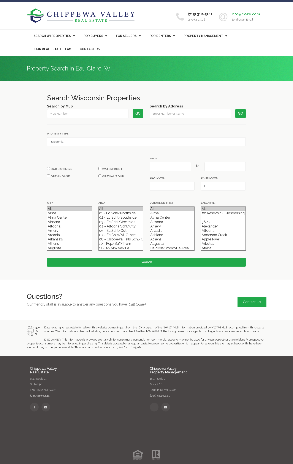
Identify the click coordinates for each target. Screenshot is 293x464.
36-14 (223, 222)
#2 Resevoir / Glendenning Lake (223, 213)
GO (138, 113)
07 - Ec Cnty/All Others (121, 235)
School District (162, 202)
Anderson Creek (223, 235)
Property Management (203, 36)
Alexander (223, 226)
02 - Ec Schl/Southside (121, 217)
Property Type (57, 133)
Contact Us (90, 49)
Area (101, 202)
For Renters (160, 36)
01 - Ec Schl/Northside (121, 213)
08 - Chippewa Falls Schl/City (121, 239)
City (50, 202)
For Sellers (126, 36)
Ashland (172, 235)
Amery (69, 231)
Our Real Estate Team (52, 49)
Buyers (93, 36)
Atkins (223, 248)
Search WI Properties (52, 36)
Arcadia (69, 235)
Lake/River (208, 202)
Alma (69, 213)
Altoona (69, 226)
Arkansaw (69, 239)
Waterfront (110, 169)
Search (146, 262)
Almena (69, 222)
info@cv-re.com (245, 14)
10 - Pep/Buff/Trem (121, 244)
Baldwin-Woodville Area (172, 248)
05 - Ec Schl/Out (121, 231)
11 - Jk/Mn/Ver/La (121, 248)
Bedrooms (157, 177)
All (69, 209)
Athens (69, 244)
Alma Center (69, 217)
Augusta (69, 248)
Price (153, 158)
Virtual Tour (111, 176)
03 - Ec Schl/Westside (121, 222)
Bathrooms (209, 177)
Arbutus (223, 244)
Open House (58, 176)
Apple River (223, 239)
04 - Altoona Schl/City (121, 226)
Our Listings (59, 169)
